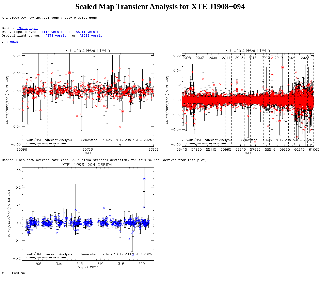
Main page (27, 30)
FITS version (53, 34)
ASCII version (88, 34)
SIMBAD (12, 46)
